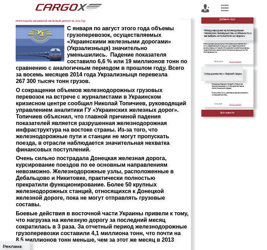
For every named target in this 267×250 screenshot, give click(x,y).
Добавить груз (227, 19)
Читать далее (235, 61)
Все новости (227, 112)
